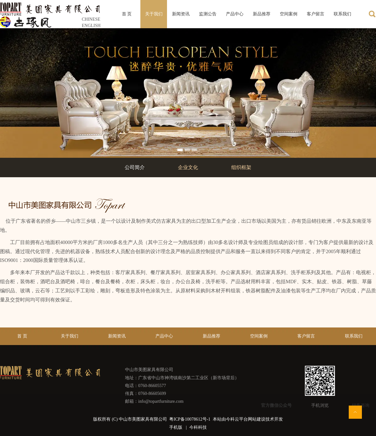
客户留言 (306, 336)
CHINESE (91, 19)
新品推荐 (211, 336)
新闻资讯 (117, 336)
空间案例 (259, 336)
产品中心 (164, 336)
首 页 (22, 336)
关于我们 (69, 336)
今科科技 (198, 427)
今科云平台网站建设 (245, 419)
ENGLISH (91, 25)
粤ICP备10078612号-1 (190, 419)
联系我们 (354, 336)
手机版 (175, 427)
